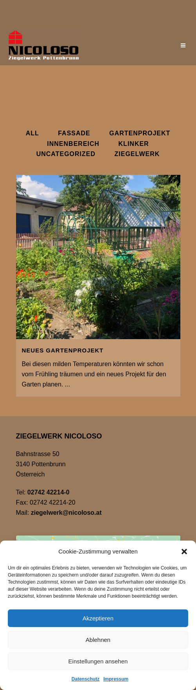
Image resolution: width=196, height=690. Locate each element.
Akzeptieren (98, 618)
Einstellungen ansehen (98, 661)
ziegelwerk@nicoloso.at (66, 512)
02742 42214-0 (48, 492)
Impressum (115, 679)
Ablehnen (98, 639)
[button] (184, 551)
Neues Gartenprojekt (63, 350)
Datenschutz (85, 679)
